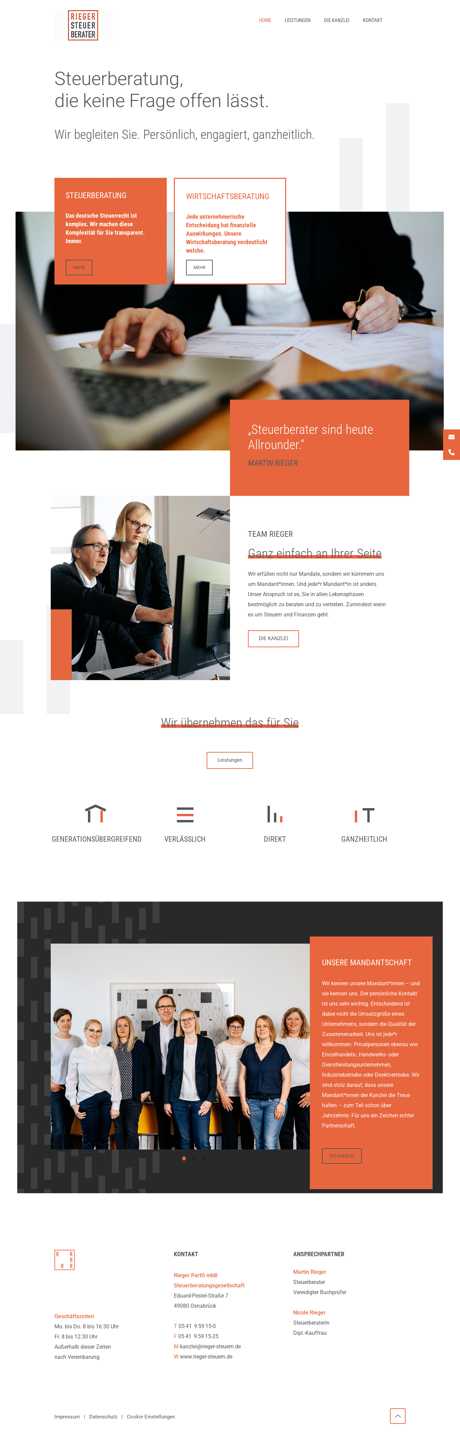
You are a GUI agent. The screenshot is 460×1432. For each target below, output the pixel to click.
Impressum (67, 1418)
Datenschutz (103, 1418)
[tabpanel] (194, 1048)
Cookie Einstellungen (151, 1418)
